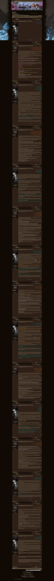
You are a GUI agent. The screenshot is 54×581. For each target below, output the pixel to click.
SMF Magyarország (29, 572)
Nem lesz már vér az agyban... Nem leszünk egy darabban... (22, 15)
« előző (39, 15)
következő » (41, 15)
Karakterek (15, 12)
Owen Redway (17, 14)
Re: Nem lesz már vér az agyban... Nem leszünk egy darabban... (26, 45)
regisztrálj (22, 4)
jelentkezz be (18, 4)
